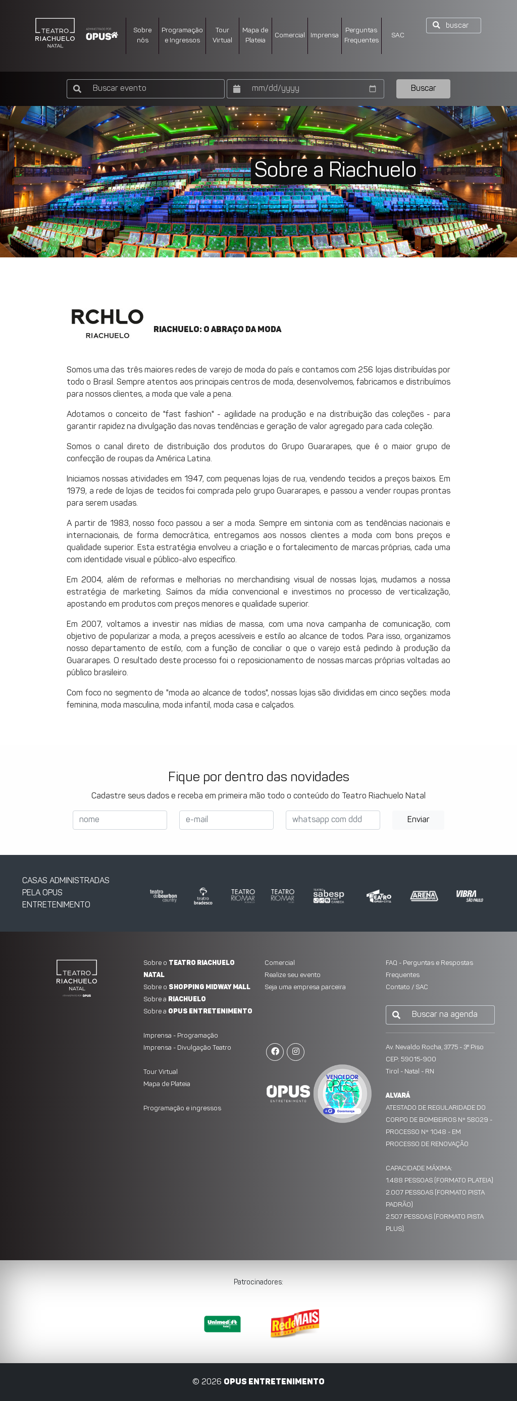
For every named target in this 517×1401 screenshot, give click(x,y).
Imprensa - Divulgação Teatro (187, 1048)
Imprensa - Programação (180, 1036)
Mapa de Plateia (166, 1084)
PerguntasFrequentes (361, 35)
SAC (397, 35)
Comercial (290, 35)
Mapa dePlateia (255, 35)
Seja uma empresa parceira (305, 987)
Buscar (423, 89)
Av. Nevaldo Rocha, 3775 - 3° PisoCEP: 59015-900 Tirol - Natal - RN (435, 1059)
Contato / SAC (407, 987)
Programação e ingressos (182, 1108)
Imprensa (325, 35)
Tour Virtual (222, 35)
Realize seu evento (293, 975)
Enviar (418, 820)
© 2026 (258, 1382)
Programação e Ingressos (182, 35)
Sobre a (174, 999)
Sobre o (196, 987)
